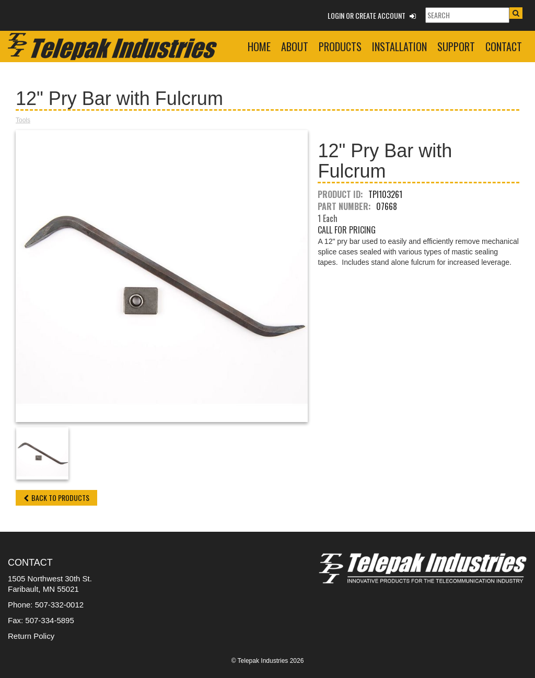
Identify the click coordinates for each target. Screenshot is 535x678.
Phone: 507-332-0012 (46, 604)
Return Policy (31, 636)
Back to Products (56, 497)
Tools (23, 120)
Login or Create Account (372, 15)
